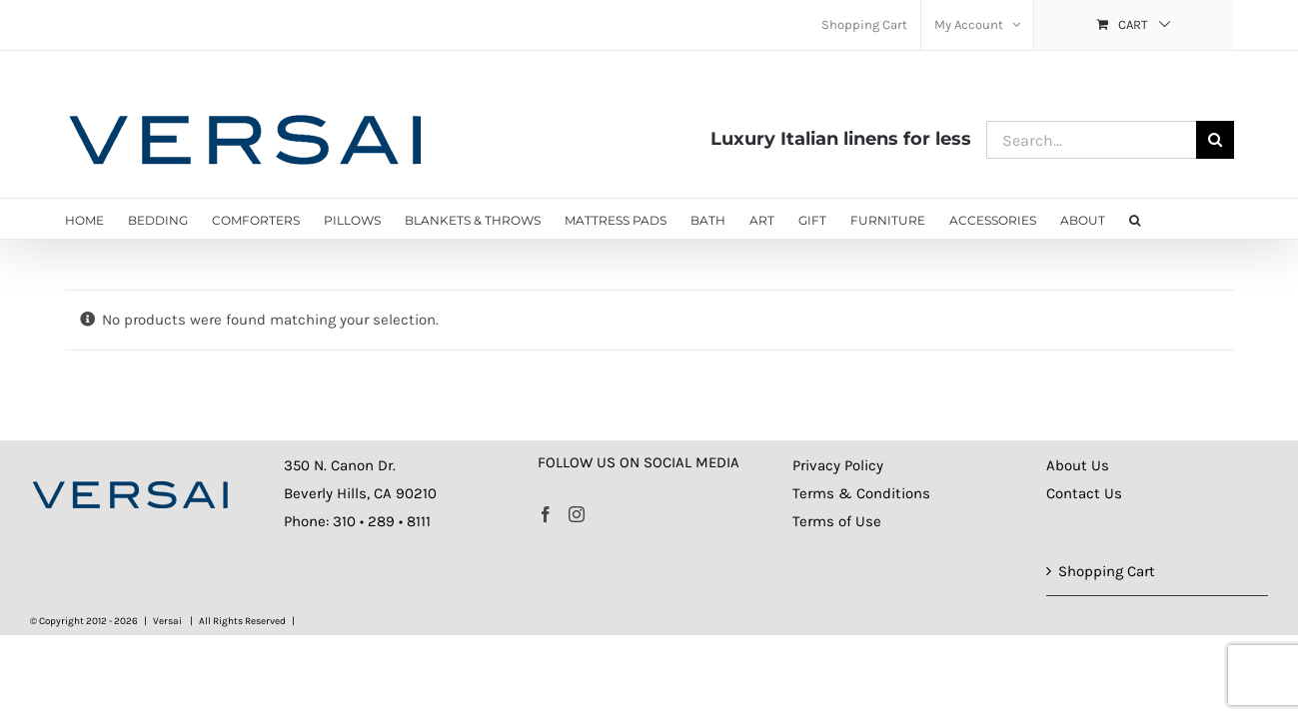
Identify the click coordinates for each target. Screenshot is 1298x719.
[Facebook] (546, 514)
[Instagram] (577, 514)
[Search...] (1091, 140)
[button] (1146, 219)
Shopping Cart (1106, 571)
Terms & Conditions (861, 493)
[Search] (1215, 140)
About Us (1077, 465)
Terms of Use (836, 521)
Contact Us (1084, 493)
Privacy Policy (837, 465)
